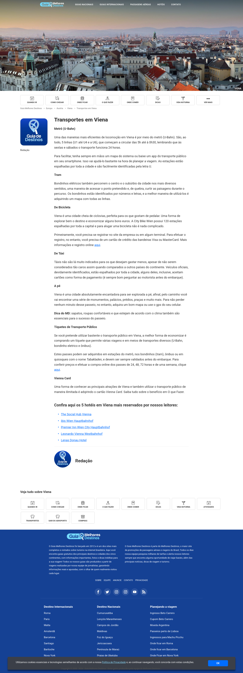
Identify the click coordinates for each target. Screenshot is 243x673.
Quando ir (32, 102)
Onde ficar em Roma (161, 643)
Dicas (158, 102)
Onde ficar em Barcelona (164, 649)
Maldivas (102, 631)
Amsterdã (49, 631)
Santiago (49, 643)
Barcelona (49, 637)
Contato (176, 4)
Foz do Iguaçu (105, 637)
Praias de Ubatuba (107, 655)
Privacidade (141, 580)
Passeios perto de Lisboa (164, 631)
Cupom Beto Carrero (161, 619)
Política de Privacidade (114, 662)
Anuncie (117, 580)
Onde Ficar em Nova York (164, 655)
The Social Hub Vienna (76, 414)
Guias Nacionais (84, 4)
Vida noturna (183, 102)
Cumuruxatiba (105, 613)
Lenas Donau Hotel (74, 440)
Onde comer (133, 102)
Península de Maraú (108, 649)
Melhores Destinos (159, 536)
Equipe (107, 580)
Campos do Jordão (107, 625)
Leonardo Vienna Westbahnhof (81, 434)
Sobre (98, 580)
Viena (237, 88)
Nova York (49, 655)
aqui (97, 245)
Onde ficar (82, 102)
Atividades (209, 507)
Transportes (32, 521)
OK (218, 663)
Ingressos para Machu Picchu (166, 637)
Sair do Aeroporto (58, 521)
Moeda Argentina (159, 625)
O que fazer (107, 102)
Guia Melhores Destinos (52, 4)
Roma (47, 613)
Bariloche (49, 649)
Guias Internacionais (112, 4)
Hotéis (161, 4)
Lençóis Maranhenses (109, 619)
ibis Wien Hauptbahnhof (77, 421)
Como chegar (57, 102)
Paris (47, 619)
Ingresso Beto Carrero (162, 613)
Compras (82, 521)
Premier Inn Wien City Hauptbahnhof (85, 427)
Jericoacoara (104, 643)
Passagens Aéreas (140, 4)
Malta (47, 625)
